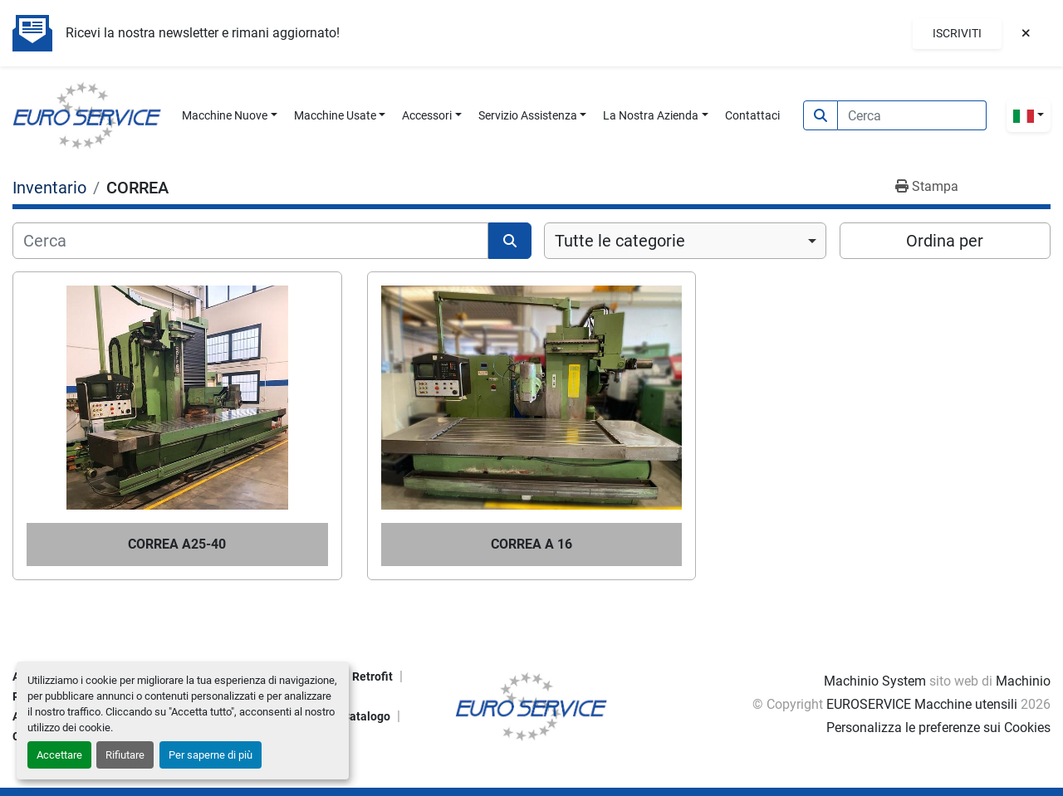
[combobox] (685, 240)
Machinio (1023, 681)
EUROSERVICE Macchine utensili (921, 704)
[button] (229, 116)
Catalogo (366, 716)
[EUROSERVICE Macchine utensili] (531, 705)
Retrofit (372, 676)
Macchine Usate (335, 115)
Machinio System (875, 681)
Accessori (427, 115)
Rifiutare (125, 755)
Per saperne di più (210, 755)
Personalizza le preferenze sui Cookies (938, 727)
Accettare (59, 755)
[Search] (912, 115)
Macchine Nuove (224, 115)
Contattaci (752, 115)
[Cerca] (250, 240)
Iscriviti (957, 33)
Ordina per (944, 241)
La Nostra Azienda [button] (650, 115)
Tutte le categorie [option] (620, 241)
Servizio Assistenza (527, 115)
